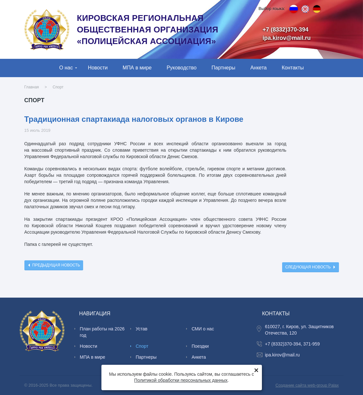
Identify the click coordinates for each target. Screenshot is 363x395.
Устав (141, 328)
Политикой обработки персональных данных (181, 380)
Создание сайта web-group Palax (307, 385)
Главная (31, 87)
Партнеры (223, 67)
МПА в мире (137, 67)
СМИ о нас (203, 328)
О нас (66, 67)
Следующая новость (308, 267)
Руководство (181, 67)
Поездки (200, 346)
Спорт (58, 87)
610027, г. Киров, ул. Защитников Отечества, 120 (299, 330)
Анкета (258, 67)
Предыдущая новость (56, 265)
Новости (98, 67)
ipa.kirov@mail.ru (287, 38)
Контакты (293, 67)
